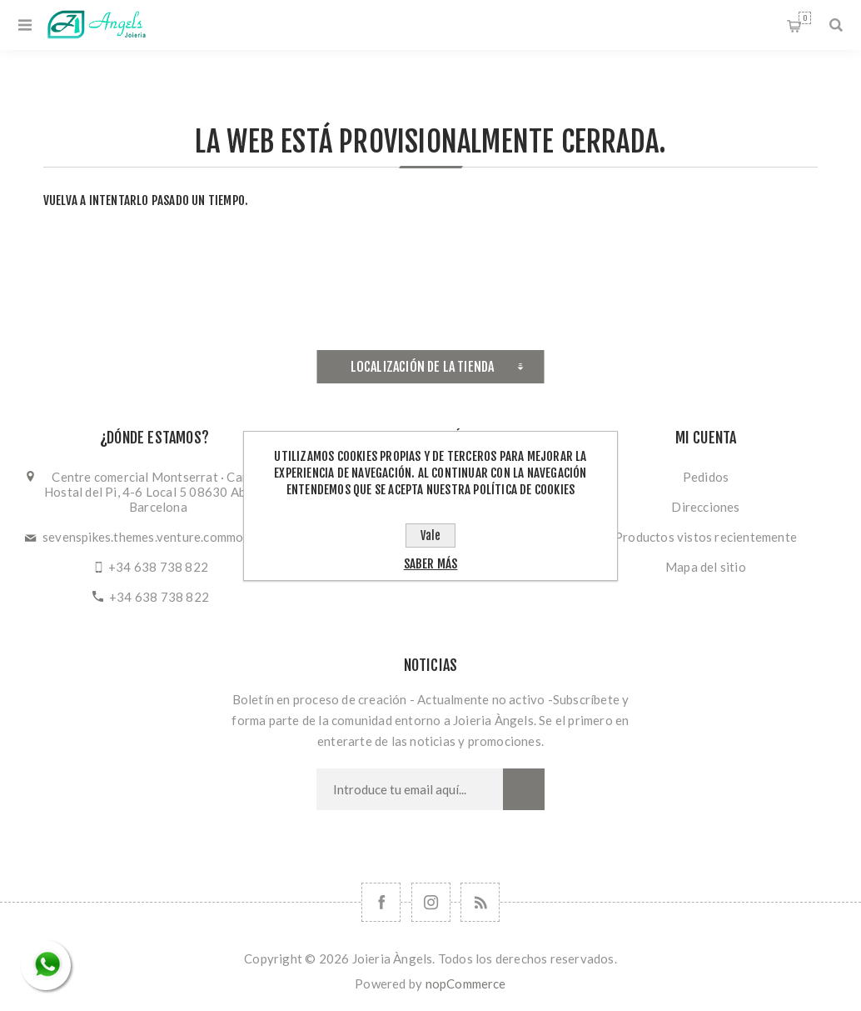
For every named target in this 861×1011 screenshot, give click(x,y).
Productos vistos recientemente (706, 536)
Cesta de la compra (805, 18)
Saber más (431, 564)
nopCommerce (466, 983)
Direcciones (705, 506)
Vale (430, 535)
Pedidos (706, 476)
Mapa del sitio (705, 566)
